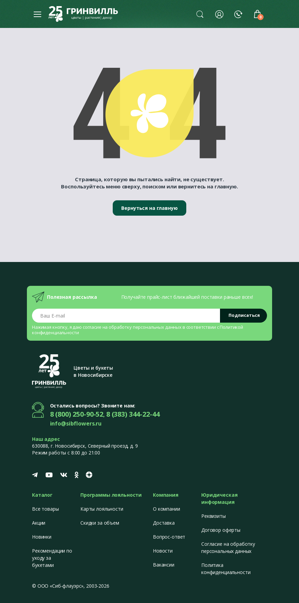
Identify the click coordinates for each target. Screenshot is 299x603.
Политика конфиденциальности (225, 568)
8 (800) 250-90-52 (77, 414)
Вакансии (163, 564)
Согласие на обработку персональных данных (228, 547)
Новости (163, 550)
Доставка (164, 523)
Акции (38, 523)
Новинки (41, 537)
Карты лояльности (101, 509)
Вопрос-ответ (169, 537)
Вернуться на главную (149, 208)
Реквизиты (213, 516)
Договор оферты (220, 530)
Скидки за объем (99, 523)
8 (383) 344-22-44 (133, 414)
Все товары (45, 509)
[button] (199, 14)
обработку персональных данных (145, 327)
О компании (166, 509)
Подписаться (244, 315)
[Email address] (126, 316)
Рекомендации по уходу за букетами (52, 557)
